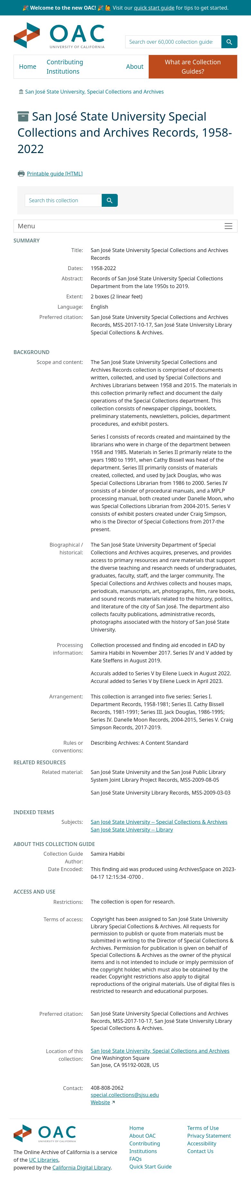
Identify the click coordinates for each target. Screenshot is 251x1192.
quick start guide (154, 7)
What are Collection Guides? (193, 67)
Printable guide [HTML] (55, 173)
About (135, 66)
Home (27, 66)
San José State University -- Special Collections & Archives (159, 821)
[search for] (173, 41)
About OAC (142, 1135)
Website (100, 1102)
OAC (59, 36)
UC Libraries (43, 1159)
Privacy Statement (209, 1135)
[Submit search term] (229, 41)
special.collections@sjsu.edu (125, 1094)
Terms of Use (203, 1128)
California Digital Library (81, 1167)
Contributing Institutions (65, 67)
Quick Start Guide (150, 1166)
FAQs (135, 1158)
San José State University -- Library (132, 829)
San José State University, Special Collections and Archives (94, 91)
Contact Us (200, 1151)
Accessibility (201, 1143)
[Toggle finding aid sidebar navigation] (125, 226)
